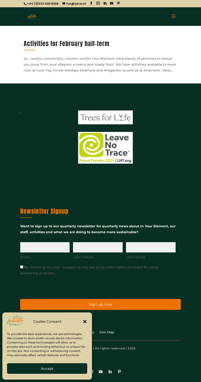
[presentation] (49, 287)
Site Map (106, 332)
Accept (47, 368)
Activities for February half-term (67, 43)
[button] (85, 321)
